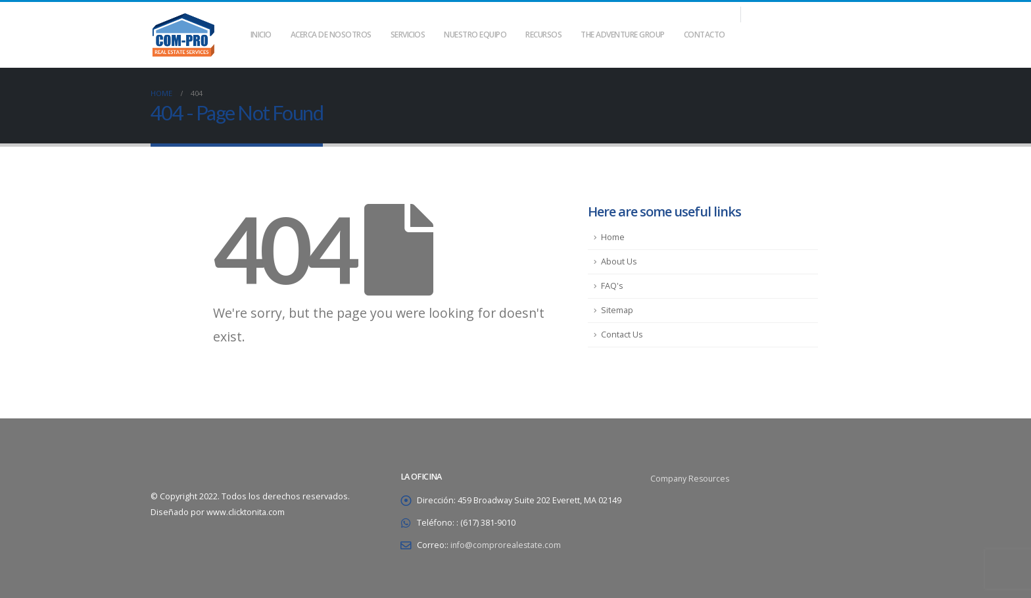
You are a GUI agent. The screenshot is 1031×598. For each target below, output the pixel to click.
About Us (619, 261)
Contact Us (622, 334)
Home (613, 237)
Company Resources (691, 478)
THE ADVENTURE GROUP (623, 34)
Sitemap (617, 310)
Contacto (704, 34)
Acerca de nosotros (331, 34)
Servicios (408, 34)
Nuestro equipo (475, 34)
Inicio (261, 34)
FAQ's (612, 285)
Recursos (543, 34)
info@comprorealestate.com (506, 545)
